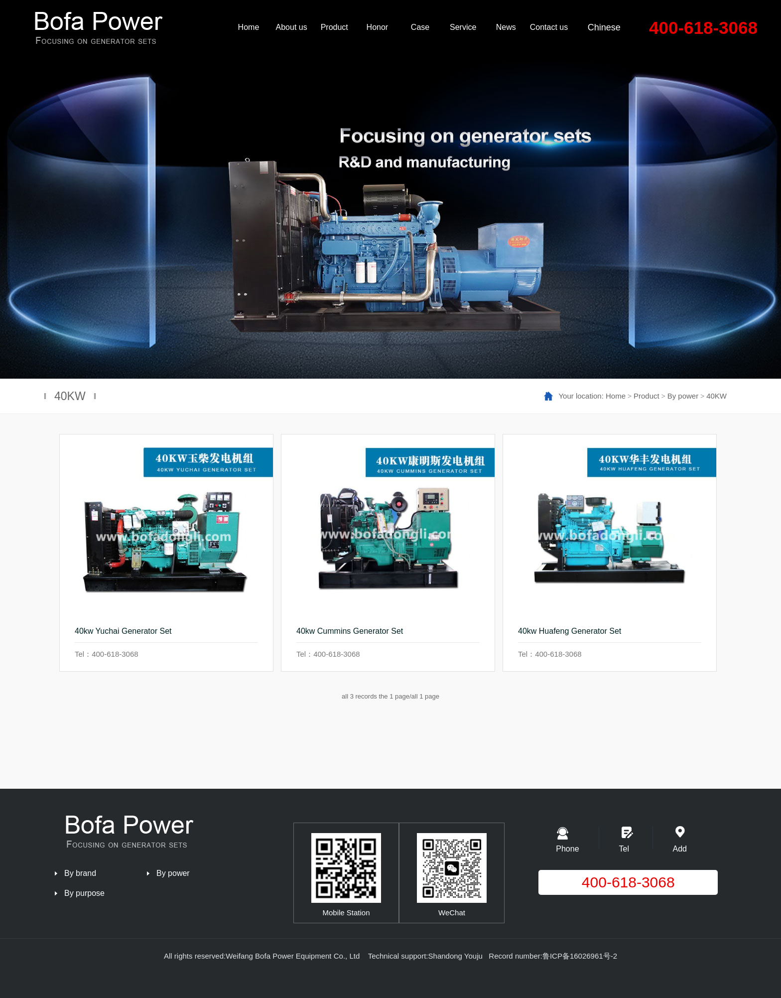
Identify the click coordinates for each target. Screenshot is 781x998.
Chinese (604, 27)
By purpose (84, 893)
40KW (716, 396)
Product (646, 396)
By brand (80, 873)
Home (616, 396)
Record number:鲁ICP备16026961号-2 (553, 956)
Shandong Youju (455, 956)
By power (683, 396)
